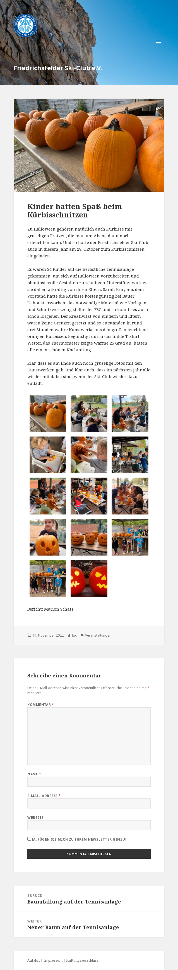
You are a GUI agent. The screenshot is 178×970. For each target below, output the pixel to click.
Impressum (53, 960)
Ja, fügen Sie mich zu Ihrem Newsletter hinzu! (76, 839)
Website (35, 817)
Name (34, 774)
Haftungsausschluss (82, 960)
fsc (74, 635)
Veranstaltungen (98, 635)
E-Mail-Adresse (44, 795)
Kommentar (40, 704)
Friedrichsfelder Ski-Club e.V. (58, 67)
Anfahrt (33, 960)
